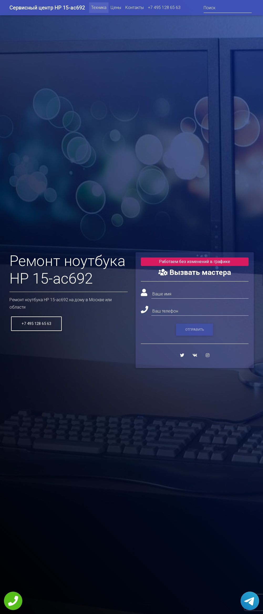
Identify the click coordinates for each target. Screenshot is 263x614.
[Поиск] (228, 8)
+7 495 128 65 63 (164, 8)
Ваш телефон (165, 311)
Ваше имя (161, 293)
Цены (116, 8)
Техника (98, 8)
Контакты (134, 8)
